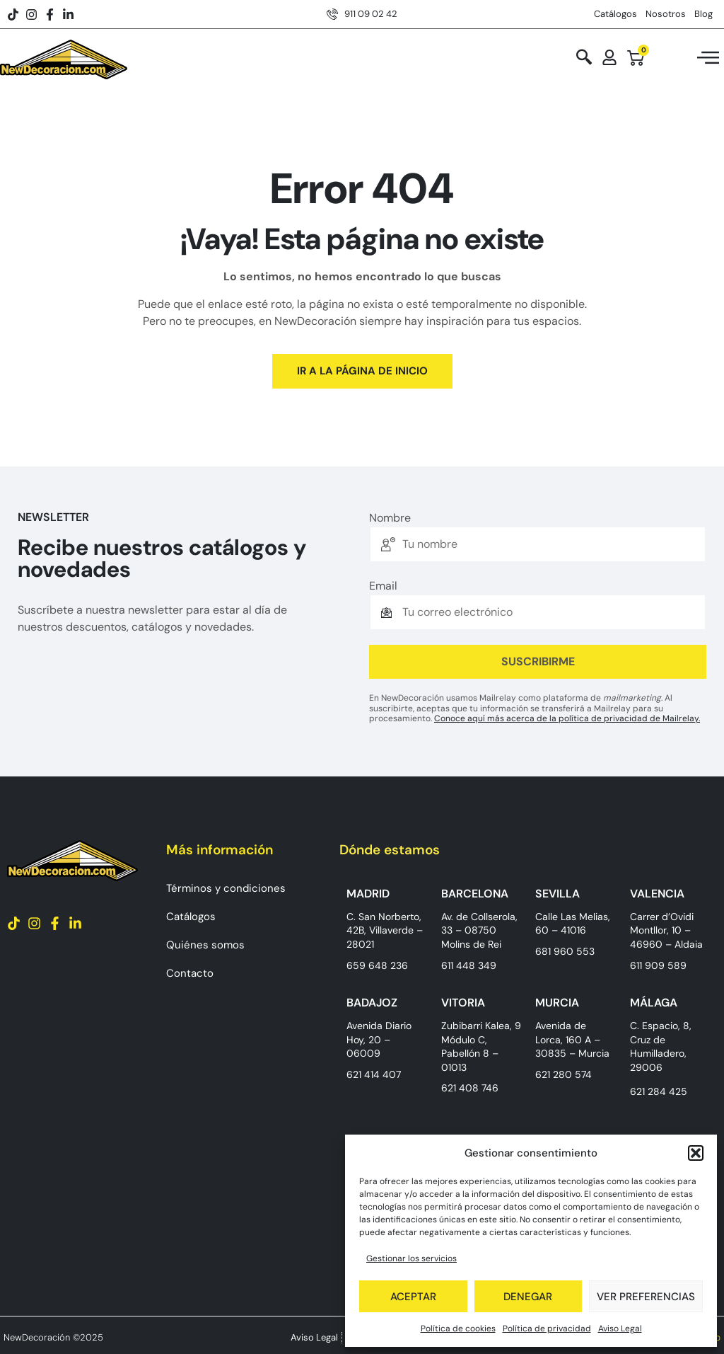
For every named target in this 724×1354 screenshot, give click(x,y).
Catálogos (615, 14)
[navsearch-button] (584, 58)
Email (383, 586)
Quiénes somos (205, 945)
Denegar (527, 1297)
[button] (696, 1153)
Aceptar (413, 1297)
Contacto (190, 973)
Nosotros (666, 14)
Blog (703, 14)
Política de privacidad (547, 1328)
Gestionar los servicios (411, 1258)
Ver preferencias (646, 1297)
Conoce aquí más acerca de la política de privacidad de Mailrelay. (567, 718)
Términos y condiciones (226, 888)
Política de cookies (458, 1328)
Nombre (390, 518)
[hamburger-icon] (708, 59)
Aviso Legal (620, 1328)
